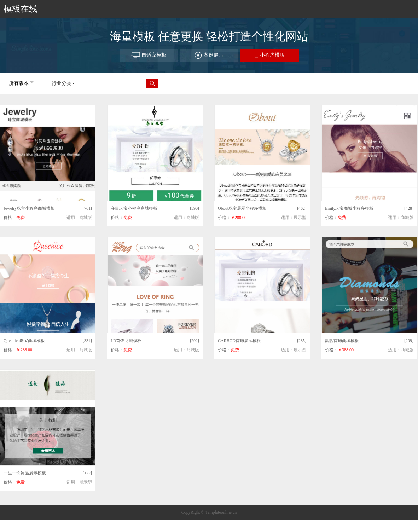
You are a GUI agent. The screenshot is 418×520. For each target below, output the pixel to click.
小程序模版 (270, 55)
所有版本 (19, 83)
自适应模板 (148, 55)
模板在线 (20, 8)
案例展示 (209, 55)
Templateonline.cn (221, 512)
